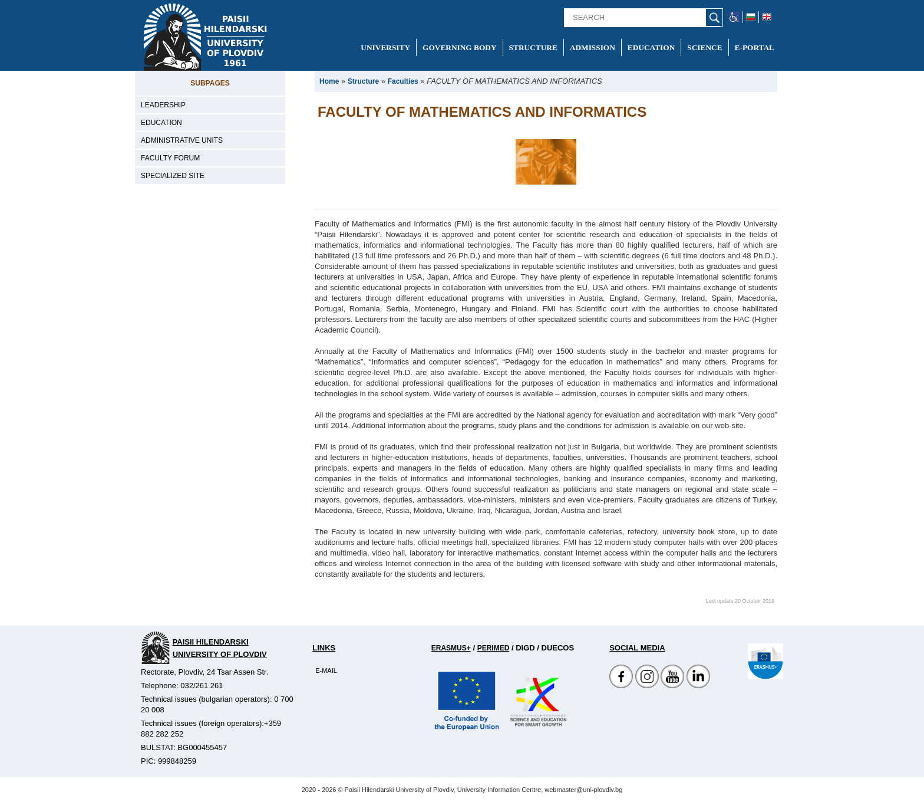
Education (651, 47)
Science (704, 47)
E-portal (754, 47)
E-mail (326, 670)
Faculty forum (170, 158)
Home (329, 81)
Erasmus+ (451, 648)
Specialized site (172, 176)
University (385, 47)
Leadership (163, 105)
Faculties (403, 81)
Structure (533, 47)
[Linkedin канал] (698, 686)
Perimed (493, 648)
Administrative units (182, 140)
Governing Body (460, 47)
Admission (592, 47)
